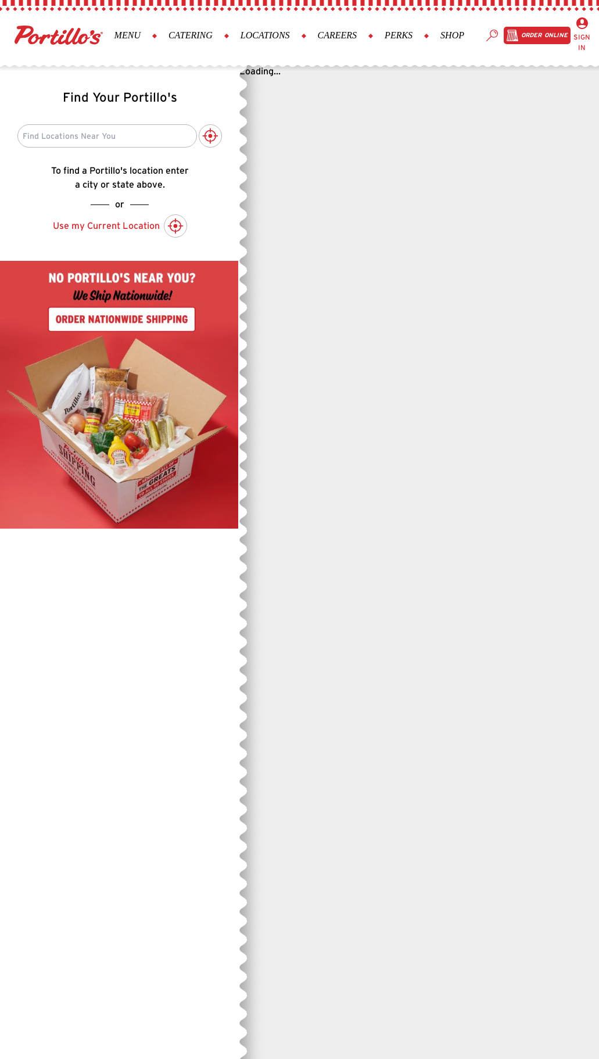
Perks (399, 35)
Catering (190, 35)
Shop (452, 35)
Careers (337, 35)
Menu (127, 35)
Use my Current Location (120, 226)
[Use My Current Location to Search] (210, 136)
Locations (265, 35)
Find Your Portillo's (120, 97)
